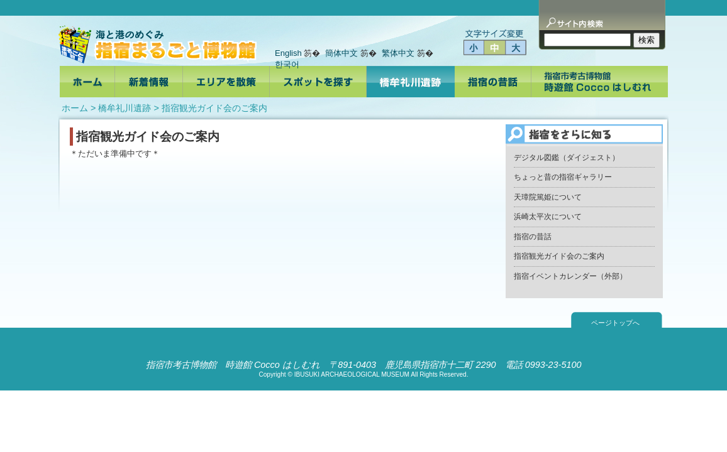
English (288, 53)
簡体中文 (341, 53)
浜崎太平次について (548, 216)
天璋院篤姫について (548, 197)
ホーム (75, 108)
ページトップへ (615, 322)
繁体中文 (398, 53)
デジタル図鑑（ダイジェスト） (566, 157)
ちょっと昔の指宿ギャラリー (563, 177)
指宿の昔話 (533, 236)
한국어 (287, 64)
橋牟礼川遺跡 (124, 108)
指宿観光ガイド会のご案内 (559, 256)
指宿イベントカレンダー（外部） (570, 276)
